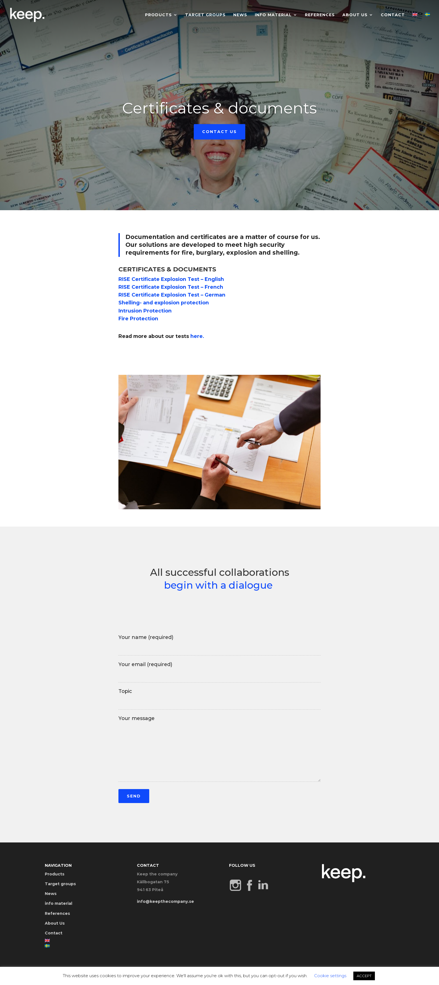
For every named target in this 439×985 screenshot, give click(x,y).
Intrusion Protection (145, 311)
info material (273, 15)
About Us (355, 15)
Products (158, 15)
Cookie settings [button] (330, 975)
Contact (393, 15)
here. (197, 336)
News (240, 15)
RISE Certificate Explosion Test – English (171, 279)
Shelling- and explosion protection (163, 303)
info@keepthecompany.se (165, 901)
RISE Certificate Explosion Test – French (170, 287)
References (320, 15)
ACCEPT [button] (364, 976)
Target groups (205, 15)
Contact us (219, 134)
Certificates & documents (219, 110)
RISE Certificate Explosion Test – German (171, 295)
